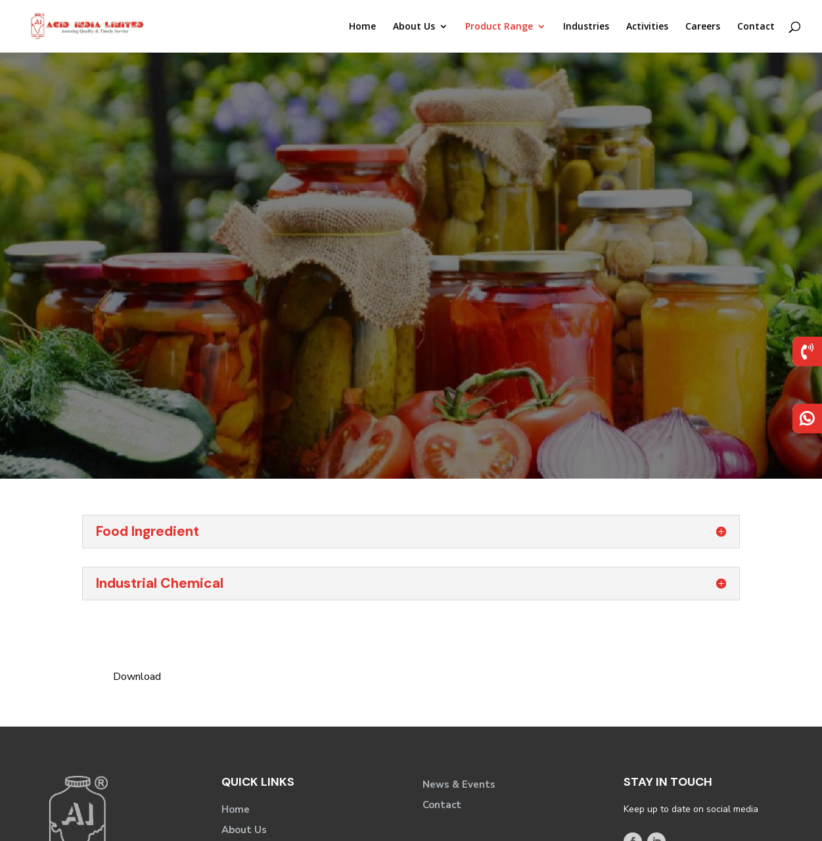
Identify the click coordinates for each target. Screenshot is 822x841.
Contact (756, 27)
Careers (702, 27)
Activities (647, 27)
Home (362, 27)
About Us (414, 27)
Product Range (499, 27)
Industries (586, 27)
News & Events (458, 784)
